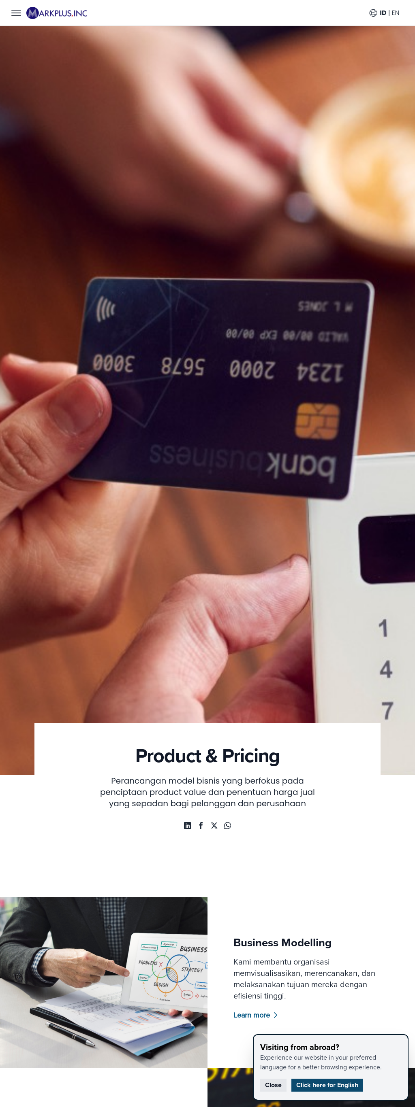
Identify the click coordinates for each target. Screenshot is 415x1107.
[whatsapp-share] (186, 826)
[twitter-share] (215, 826)
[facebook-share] (200, 826)
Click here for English (327, 1085)
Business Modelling (297, 945)
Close (273, 1085)
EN (395, 12)
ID (382, 12)
